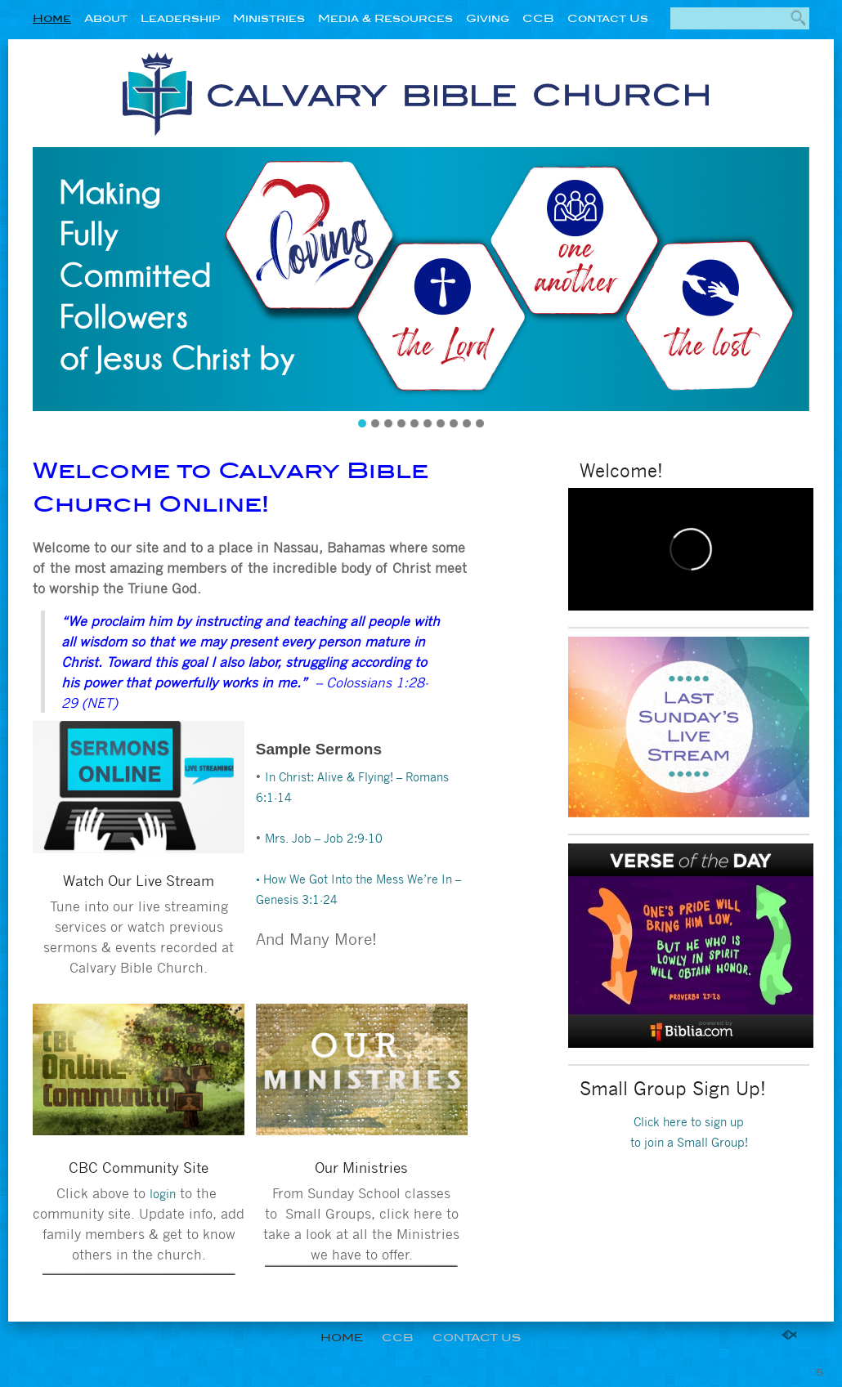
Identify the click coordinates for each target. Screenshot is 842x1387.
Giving (487, 18)
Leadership (180, 18)
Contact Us (607, 18)
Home (52, 18)
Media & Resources (385, 18)
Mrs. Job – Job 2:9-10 (324, 838)
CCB (538, 18)
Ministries (269, 18)
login (163, 1193)
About (106, 18)
